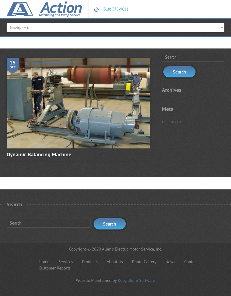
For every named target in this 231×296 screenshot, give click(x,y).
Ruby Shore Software (136, 280)
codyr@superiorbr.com (50, 63)
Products (90, 261)
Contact (191, 261)
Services (65, 261)
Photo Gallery (144, 261)
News (170, 261)
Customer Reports (55, 268)
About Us (115, 261)
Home (44, 261)
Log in (174, 121)
